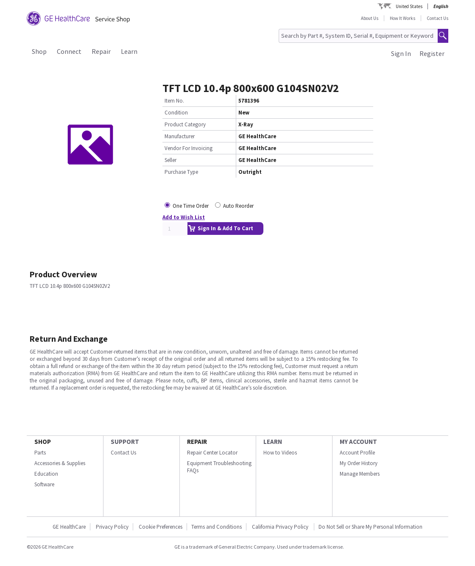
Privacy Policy (112, 526)
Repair (101, 51)
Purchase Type (181, 172)
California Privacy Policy (281, 526)
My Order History (358, 463)
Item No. (174, 100)
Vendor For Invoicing (188, 148)
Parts (40, 452)
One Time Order (191, 205)
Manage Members (360, 473)
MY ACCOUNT (358, 442)
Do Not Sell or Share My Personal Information (370, 526)
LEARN (272, 442)
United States (409, 6)
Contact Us (437, 18)
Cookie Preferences (160, 526)
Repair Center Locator (212, 452)
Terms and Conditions (216, 526)
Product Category (185, 124)
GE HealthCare (69, 526)
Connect (69, 51)
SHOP (42, 442)
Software (44, 484)
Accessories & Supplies (59, 463)
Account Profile (357, 452)
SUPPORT (125, 442)
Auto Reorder (238, 205)
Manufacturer (180, 136)
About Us (369, 18)
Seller (170, 160)
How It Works (402, 18)
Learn (129, 51)
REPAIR (197, 442)
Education (46, 473)
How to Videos (280, 452)
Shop (39, 51)
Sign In (401, 53)
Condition (176, 112)
